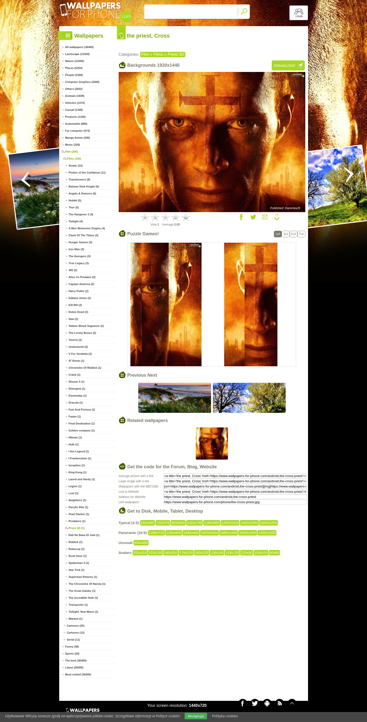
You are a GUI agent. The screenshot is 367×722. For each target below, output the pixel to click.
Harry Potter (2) (79, 291)
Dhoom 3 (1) (77, 381)
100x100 (261, 553)
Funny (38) (72, 646)
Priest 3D (176, 54)
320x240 (155, 553)
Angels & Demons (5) (82, 193)
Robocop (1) (77, 548)
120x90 (246, 553)
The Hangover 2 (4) (81, 214)
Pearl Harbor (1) (79, 514)
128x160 (217, 553)
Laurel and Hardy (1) (82, 479)
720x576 (163, 523)
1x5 (277, 234)
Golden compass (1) (82, 430)
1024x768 (194, 523)
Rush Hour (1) (78, 555)
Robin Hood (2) (78, 311)
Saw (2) (73, 318)
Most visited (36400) (78, 674)
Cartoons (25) (76, 625)
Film (145, 54)
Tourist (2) (75, 339)
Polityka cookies (225, 716)
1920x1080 (247, 533)
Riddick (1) (76, 542)
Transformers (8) (79, 179)
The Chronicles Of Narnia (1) (87, 583)
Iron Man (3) (76, 249)
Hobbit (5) (75, 200)
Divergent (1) (77, 388)
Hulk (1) (74, 444)
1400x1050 (249, 523)
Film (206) (71, 151)
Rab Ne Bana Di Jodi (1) (84, 535)
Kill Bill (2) (75, 304)
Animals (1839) (75, 95)
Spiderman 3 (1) (79, 562)
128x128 (232, 553)
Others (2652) (74, 88)
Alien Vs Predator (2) (82, 277)
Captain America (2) (81, 284)
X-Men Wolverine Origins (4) (87, 228)
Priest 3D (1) (77, 528)
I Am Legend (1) (79, 451)
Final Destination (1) (82, 423)
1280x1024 (230, 523)
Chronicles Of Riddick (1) (85, 367)
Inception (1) (77, 465)
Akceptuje (196, 716)
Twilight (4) (76, 221)
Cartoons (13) (76, 632)
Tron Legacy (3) (79, 263)
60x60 (274, 553)
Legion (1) (75, 486)
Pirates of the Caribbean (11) (87, 172)
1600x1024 (209, 533)
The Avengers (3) (80, 256)
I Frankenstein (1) (80, 458)
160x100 (201, 553)
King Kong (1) (78, 472)
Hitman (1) (75, 437)
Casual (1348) (74, 109)
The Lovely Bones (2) (82, 332)
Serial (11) (73, 639)
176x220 (186, 553)
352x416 (140, 553)
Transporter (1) (78, 604)
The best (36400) (76, 660)
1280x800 (174, 533)
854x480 (141, 543)
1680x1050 (228, 533)
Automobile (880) (76, 123)
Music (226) (72, 144)
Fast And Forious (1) (82, 409)
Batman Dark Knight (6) (84, 186)
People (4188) (74, 74)
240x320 (170, 553)
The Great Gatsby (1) (82, 590)
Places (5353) (74, 67)
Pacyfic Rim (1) (78, 507)
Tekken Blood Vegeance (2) (86, 325)
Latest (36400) (74, 667)
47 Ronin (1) (76, 360)
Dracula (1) (76, 402)
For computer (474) (77, 130)
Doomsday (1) (78, 395)
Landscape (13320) (77, 54)
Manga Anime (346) (77, 137)
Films (158, 54)
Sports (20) (72, 653)
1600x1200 (268, 523)
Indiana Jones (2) (80, 298)
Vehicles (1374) (75, 102)
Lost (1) (74, 493)
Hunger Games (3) (80, 242)
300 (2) (73, 270)
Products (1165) (75, 116)
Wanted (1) (76, 618)
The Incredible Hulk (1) (83, 597)
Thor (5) (74, 207)
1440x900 (191, 533)
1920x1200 (266, 533)
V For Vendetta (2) (80, 353)
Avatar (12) (76, 165)
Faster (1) (75, 416)
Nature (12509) (74, 61)
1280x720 (156, 533)
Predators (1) (77, 521)
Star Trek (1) (77, 569)
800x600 (178, 523)
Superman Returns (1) (83, 576)
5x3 (293, 234)
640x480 (147, 523)
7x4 (301, 234)
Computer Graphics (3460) (82, 81)
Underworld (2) (78, 346)
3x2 (285, 234)
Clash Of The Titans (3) (84, 235)
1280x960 (211, 523)
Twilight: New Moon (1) (83, 611)
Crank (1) (75, 374)
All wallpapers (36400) (79, 47)
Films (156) (74, 158)
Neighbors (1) (77, 500)
